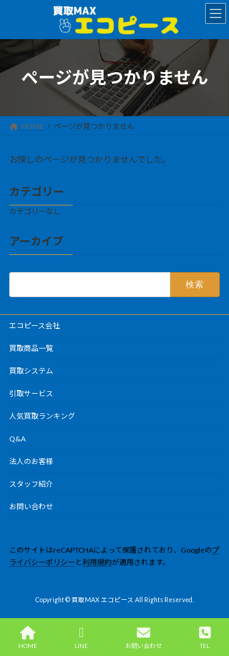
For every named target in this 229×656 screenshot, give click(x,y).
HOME (27, 637)
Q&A (17, 438)
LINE (81, 637)
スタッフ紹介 (31, 483)
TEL (205, 637)
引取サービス (31, 393)
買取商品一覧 (31, 348)
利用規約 (97, 562)
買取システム (31, 370)
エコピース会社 (34, 325)
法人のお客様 (31, 461)
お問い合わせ (31, 506)
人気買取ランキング (42, 416)
